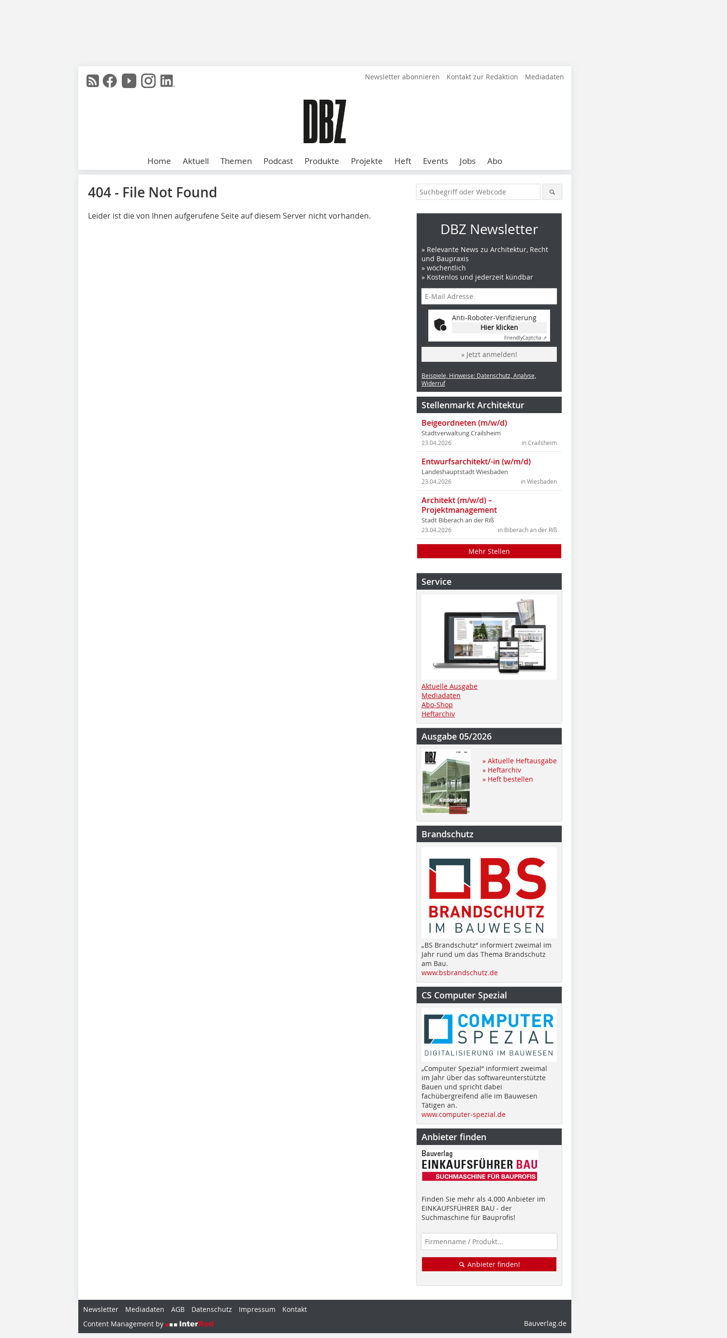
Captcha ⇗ (525, 338)
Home (159, 160)
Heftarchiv (438, 713)
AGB (178, 1309)
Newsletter (100, 1309)
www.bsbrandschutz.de (460, 972)
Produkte (322, 160)
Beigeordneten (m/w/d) (464, 422)
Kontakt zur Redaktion (482, 76)
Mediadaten (544, 76)
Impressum (257, 1309)
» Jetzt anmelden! (489, 354)
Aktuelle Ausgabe (450, 686)
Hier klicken (499, 327)
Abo (494, 160)
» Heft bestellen (507, 779)
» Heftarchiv (501, 769)
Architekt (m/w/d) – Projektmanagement (459, 505)
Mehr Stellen (489, 551)
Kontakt (294, 1309)
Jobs (468, 160)
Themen (236, 160)
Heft (402, 160)
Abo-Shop (437, 704)
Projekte (367, 160)
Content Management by (148, 1323)
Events (435, 160)
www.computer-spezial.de (464, 1114)
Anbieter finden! (489, 1264)
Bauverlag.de (545, 1323)
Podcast (278, 160)
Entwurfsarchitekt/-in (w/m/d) (476, 461)
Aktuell (196, 160)
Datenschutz (211, 1309)
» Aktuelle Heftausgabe (519, 760)
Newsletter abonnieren (402, 76)
